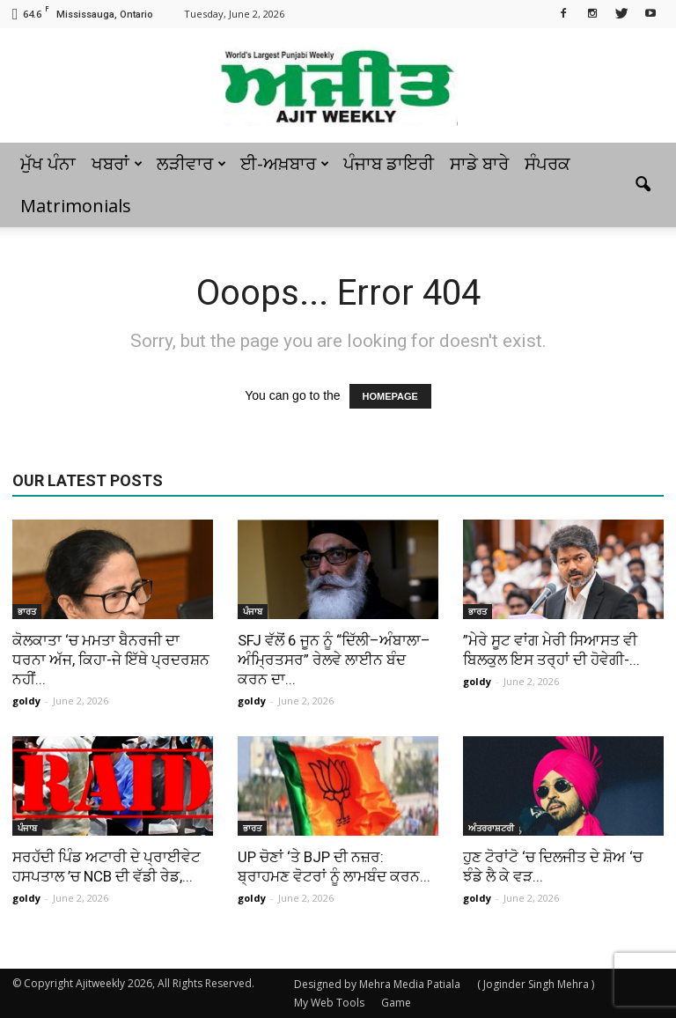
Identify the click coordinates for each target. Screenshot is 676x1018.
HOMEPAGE (390, 396)
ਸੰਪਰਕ (547, 163)
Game (396, 1002)
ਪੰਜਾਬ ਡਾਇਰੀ (388, 163)
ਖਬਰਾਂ (117, 163)
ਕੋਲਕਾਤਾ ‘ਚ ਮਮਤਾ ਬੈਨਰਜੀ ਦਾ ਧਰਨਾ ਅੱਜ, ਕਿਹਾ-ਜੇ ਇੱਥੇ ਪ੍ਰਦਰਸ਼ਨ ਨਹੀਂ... (110, 659)
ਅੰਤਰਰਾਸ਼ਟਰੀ (491, 828)
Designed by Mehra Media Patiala (377, 984)
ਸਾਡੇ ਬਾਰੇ (479, 163)
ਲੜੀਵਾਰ (191, 163)
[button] (642, 185)
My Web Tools (329, 1002)
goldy (26, 700)
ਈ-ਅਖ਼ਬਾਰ (284, 163)
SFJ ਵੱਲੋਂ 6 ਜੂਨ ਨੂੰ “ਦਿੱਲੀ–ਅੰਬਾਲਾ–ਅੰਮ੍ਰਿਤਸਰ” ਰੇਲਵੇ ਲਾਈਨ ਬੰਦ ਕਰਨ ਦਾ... (334, 659)
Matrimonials (75, 206)
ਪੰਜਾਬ (252, 611)
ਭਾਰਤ (27, 611)
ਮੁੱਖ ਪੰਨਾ (48, 163)
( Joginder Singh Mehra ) (535, 984)
